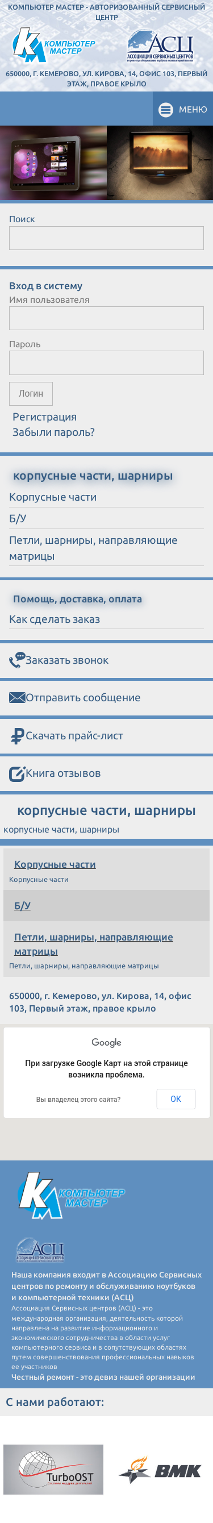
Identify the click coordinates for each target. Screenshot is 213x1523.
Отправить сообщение (75, 698)
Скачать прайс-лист (66, 736)
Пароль (24, 344)
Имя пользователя (49, 299)
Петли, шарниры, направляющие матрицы (93, 943)
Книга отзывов (55, 774)
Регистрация (44, 416)
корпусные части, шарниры (93, 475)
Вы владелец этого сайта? (78, 1100)
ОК (175, 1099)
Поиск (22, 219)
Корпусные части (55, 864)
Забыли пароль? (53, 432)
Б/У (22, 905)
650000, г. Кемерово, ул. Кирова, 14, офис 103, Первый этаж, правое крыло (106, 78)
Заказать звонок (58, 660)
